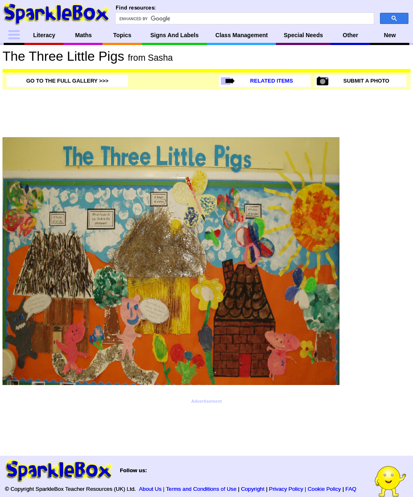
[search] (243, 18)
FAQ (350, 489)
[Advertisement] (377, 261)
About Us (150, 489)
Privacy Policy (286, 489)
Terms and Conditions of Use (201, 489)
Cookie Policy (324, 489)
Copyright (253, 489)
